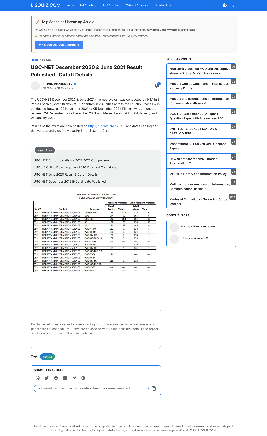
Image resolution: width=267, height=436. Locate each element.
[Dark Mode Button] (225, 5)
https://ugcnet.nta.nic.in (104, 126)
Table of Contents (137, 5)
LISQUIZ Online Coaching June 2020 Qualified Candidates (75, 167)
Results (47, 356)
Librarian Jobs (163, 5)
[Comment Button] (157, 86)
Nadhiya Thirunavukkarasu (198, 226)
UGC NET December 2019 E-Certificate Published (70, 181)
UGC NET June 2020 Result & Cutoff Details (66, 174)
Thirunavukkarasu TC (194, 238)
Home (70, 5)
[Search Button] (232, 5)
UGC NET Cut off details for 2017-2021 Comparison (71, 160)
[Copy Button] (154, 388)
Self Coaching (88, 5)
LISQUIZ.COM (46, 5)
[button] (37, 378)
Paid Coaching (111, 5)
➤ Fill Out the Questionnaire (59, 45)
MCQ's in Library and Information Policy (198, 174)
